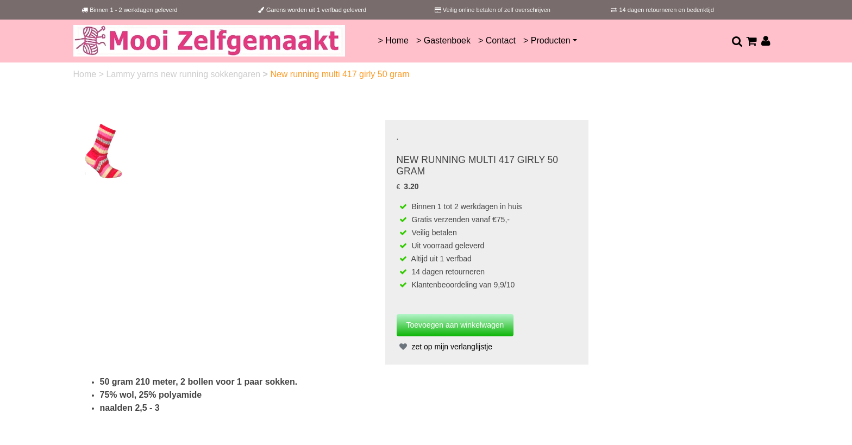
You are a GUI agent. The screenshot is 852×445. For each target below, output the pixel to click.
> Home (393, 40)
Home (86, 74)
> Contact (497, 40)
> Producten (547, 40)
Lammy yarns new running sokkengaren (184, 74)
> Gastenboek (443, 40)
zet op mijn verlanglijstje (445, 346)
